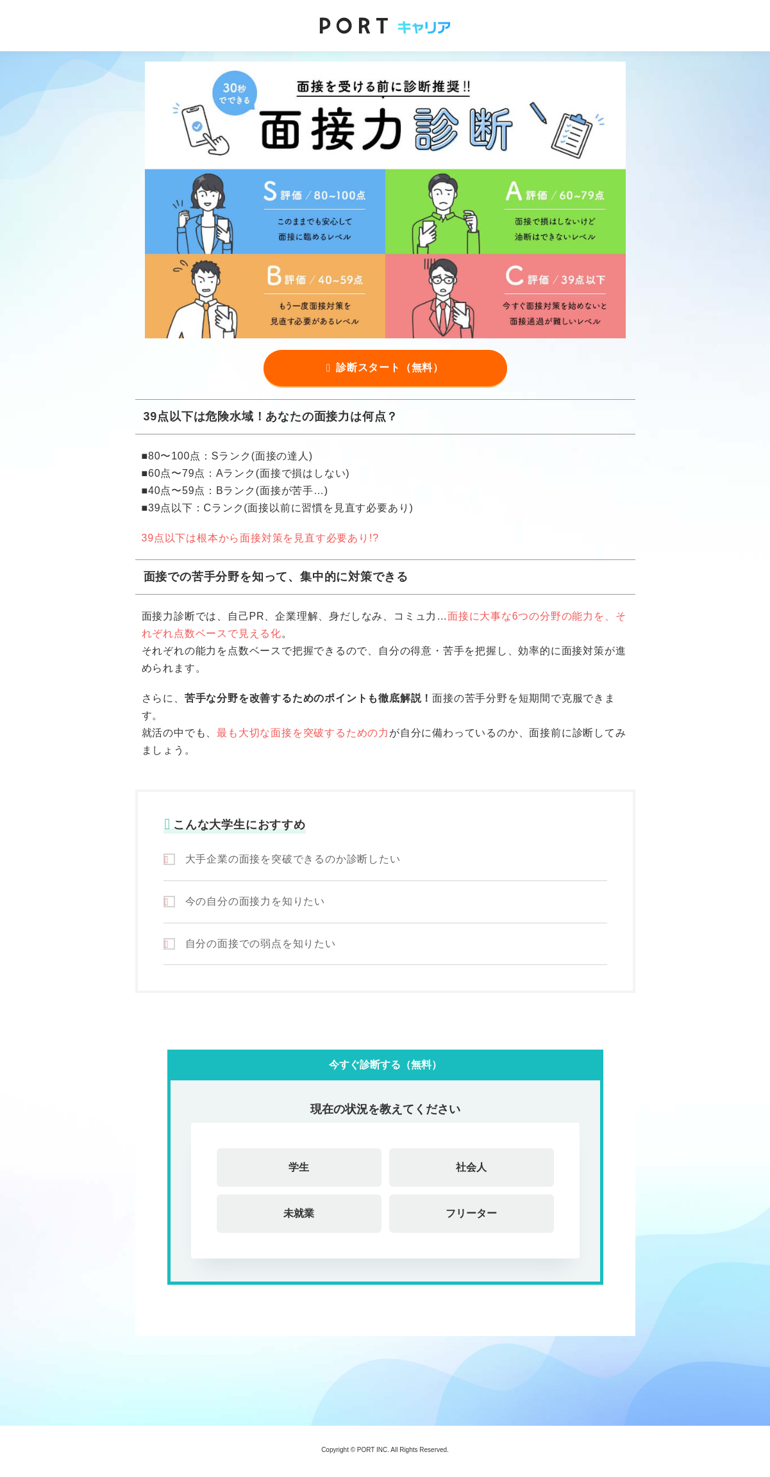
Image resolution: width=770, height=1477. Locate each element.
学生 (299, 1167)
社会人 (471, 1167)
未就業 (298, 1213)
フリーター (471, 1213)
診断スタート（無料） (390, 367)
